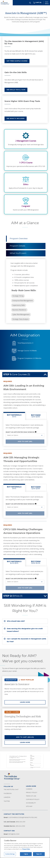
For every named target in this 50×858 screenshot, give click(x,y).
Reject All (38, 854)
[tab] (25, 621)
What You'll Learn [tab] (18, 253)
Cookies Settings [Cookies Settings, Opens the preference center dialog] (10, 854)
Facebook (8, 793)
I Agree (26, 854)
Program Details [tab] (17, 246)
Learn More (32, 702)
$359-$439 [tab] (35, 562)
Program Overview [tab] (19, 239)
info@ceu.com (13, 834)
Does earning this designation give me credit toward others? (25, 630)
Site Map (29, 806)
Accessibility (31, 803)
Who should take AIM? (16, 621)
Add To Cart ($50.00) (30, 737)
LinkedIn (7, 797)
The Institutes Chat (11, 789)
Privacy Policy (31, 792)
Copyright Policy (32, 799)
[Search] (30, 3)
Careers (29, 789)
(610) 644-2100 (20, 826)
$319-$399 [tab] (35, 416)
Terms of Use (31, 796)
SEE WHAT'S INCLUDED (16, 118)
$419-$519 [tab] (14, 562)
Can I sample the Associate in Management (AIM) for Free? (26, 640)
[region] (25, 848)
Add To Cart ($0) (26, 441)
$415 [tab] (14, 416)
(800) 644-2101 (20, 821)
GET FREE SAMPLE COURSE (17, 61)
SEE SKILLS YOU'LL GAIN (16, 89)
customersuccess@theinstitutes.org (22, 817)
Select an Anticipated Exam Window (20, 432)
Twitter (7, 801)
